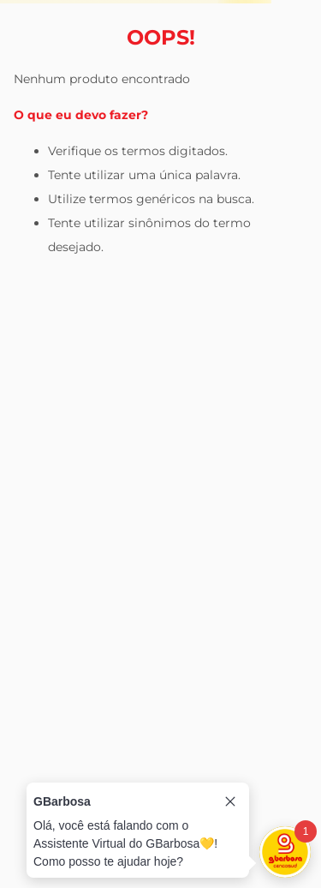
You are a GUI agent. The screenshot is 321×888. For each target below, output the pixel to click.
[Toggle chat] (285, 852)
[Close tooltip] (230, 801)
